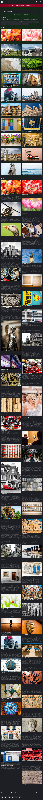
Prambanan (3, 308)
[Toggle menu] (40, 2)
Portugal (2, 766)
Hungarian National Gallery (14, 24)
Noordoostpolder (4, 195)
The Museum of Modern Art (27, 289)
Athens (2, 413)
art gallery (26, 19)
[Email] (2, 797)
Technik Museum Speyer (26, 324)
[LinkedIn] (20, 797)
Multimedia (14, 21)
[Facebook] (9, 797)
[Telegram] (6, 797)
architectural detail (17, 19)
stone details (25, 24)
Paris (2, 717)
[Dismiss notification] (42, 5)
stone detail (29, 21)
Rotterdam (23, 763)
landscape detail (5, 21)
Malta (23, 577)
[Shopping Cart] (36, 2)
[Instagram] (16, 797)
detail (3, 19)
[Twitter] (13, 797)
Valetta (23, 534)
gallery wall (34, 19)
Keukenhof (24, 195)
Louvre (23, 686)
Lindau (2, 741)
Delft (23, 238)
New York (2, 257)
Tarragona (3, 699)
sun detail (4, 24)
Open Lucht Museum (5, 217)
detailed (36, 21)
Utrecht (2, 609)
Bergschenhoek (24, 560)
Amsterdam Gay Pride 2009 (26, 418)
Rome (23, 600)
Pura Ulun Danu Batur (5, 521)
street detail (21, 21)
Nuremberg (3, 370)
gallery (9, 19)
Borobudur (24, 493)
